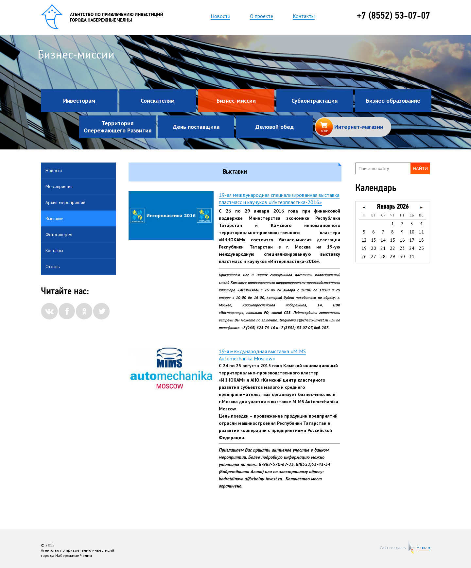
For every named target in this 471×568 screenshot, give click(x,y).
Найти (420, 168)
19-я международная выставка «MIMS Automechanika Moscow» (262, 355)
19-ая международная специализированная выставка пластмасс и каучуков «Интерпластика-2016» (279, 198)
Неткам (423, 547)
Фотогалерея (58, 234)
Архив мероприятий (65, 202)
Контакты (304, 16)
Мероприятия (59, 186)
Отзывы (53, 266)
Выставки (54, 218)
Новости (220, 16)
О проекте (261, 16)
